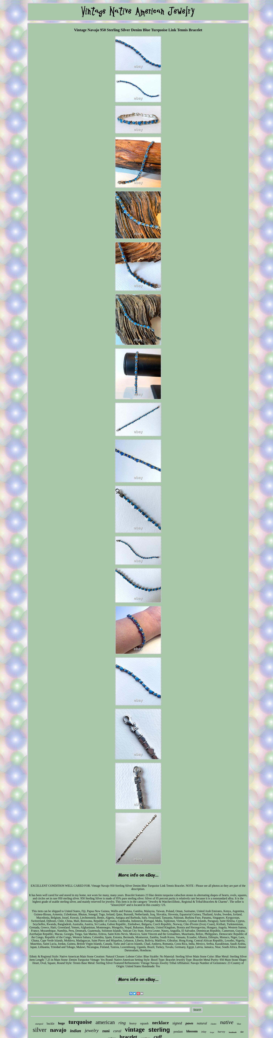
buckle (50, 1023)
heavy (132, 1023)
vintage (135, 1029)
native (226, 1022)
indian (75, 1031)
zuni (105, 1031)
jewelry (92, 1030)
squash (144, 1023)
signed (177, 1023)
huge (61, 1023)
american (105, 1022)
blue (239, 1023)
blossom (192, 1031)
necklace (160, 1022)
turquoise (80, 1022)
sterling (159, 1029)
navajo (58, 1030)
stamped (39, 1023)
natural (202, 1023)
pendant (178, 1031)
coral (117, 1031)
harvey (221, 1031)
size (242, 1032)
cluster (213, 1024)
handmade (233, 1032)
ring (122, 1022)
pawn (189, 1023)
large (212, 1032)
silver (39, 1029)
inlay (203, 1031)
